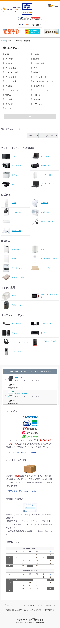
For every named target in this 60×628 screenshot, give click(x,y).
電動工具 (9, 95)
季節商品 (9, 86)
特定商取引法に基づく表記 (17, 610)
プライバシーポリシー (46, 605)
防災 (7, 54)
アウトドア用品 (11, 72)
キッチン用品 (10, 68)
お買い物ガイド (28, 605)
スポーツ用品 (38, 63)
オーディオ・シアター (14, 90)
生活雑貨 (9, 59)
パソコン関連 (10, 81)
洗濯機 (36, 59)
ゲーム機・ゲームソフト (43, 81)
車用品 (36, 54)
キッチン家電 (10, 77)
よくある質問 (35, 610)
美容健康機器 (38, 86)
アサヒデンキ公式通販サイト (30, 619)
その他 (8, 108)
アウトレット (38, 104)
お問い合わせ (48, 610)
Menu (57, 4)
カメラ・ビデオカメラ (42, 90)
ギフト (36, 68)
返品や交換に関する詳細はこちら (22, 491)
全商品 (3, 41)
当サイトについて (12, 605)
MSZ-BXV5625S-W (21, 393)
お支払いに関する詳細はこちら (21, 452)
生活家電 (37, 72)
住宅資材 (9, 104)
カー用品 (9, 99)
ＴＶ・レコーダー (40, 77)
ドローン (37, 95)
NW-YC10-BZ (19, 377)
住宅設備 (37, 99)
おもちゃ (9, 63)
